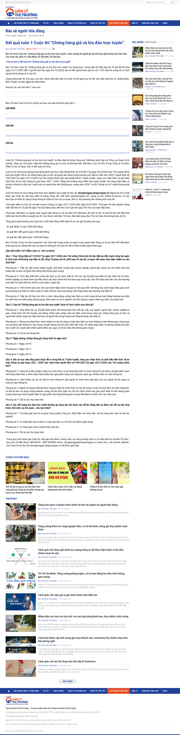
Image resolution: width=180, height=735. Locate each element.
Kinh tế (134, 23)
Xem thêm (67, 681)
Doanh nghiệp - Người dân (16, 36)
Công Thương (58, 23)
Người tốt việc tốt (97, 23)
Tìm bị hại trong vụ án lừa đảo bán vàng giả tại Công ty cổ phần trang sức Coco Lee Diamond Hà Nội (25, 489)
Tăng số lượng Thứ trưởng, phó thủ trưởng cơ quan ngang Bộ (159, 127)
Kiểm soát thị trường (154, 167)
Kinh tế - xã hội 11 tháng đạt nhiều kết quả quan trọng (157, 190)
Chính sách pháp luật (150, 23)
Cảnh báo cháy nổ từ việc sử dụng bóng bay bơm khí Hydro (65, 488)
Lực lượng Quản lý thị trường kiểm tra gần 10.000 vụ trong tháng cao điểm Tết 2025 (158, 161)
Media (165, 23)
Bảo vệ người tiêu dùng (118, 23)
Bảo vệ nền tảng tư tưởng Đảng (26, 23)
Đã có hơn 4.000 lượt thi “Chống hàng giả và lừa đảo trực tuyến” (39, 62)
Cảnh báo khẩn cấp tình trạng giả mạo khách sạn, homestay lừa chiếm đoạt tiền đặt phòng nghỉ (158, 66)
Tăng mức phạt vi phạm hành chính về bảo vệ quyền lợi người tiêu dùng (78, 504)
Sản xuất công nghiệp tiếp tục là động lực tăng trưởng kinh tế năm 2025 (159, 144)
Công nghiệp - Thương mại (156, 150)
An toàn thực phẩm (36, 36)
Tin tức (46, 23)
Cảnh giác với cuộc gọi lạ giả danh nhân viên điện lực (67, 594)
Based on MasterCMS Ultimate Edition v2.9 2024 (24, 731)
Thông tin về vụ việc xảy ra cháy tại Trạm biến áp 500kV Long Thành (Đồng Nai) (159, 113)
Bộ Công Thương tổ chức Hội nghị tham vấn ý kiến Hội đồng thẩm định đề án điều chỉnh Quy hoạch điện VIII (159, 177)
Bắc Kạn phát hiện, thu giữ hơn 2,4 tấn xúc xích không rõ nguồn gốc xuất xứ (159, 81)
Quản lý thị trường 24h (77, 23)
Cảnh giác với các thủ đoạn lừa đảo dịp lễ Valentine (67, 661)
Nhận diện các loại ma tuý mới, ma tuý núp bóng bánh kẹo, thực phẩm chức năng (83, 616)
